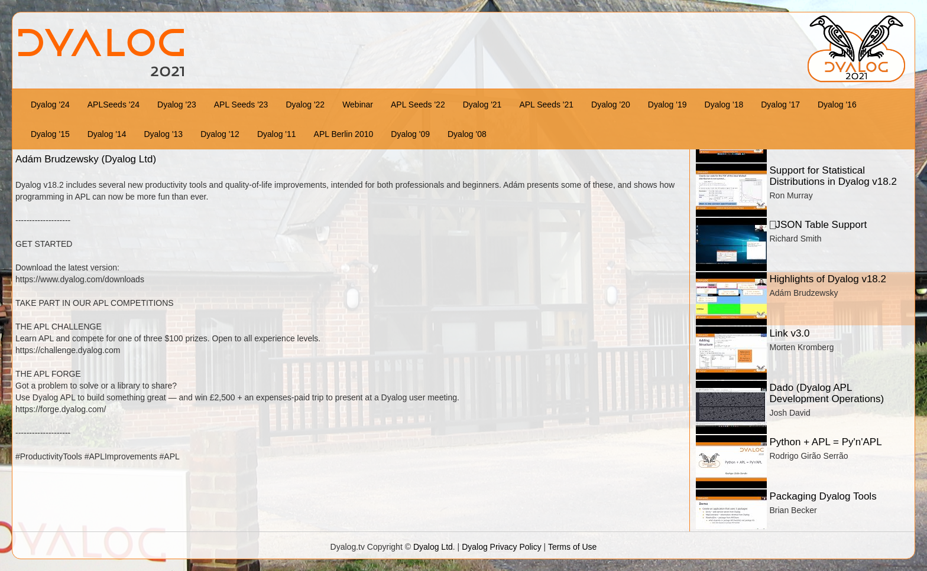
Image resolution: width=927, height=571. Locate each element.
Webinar (357, 104)
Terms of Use (572, 547)
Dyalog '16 (837, 104)
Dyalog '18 (724, 104)
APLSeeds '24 (113, 104)
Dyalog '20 (610, 104)
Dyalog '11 (276, 134)
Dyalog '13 (163, 134)
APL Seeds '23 (241, 104)
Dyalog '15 (50, 134)
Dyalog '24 (50, 104)
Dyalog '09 (410, 134)
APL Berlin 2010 (344, 134)
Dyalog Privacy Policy (502, 547)
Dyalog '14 (107, 134)
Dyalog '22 (305, 104)
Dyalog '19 (667, 104)
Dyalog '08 (467, 134)
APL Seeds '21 (546, 104)
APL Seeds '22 (418, 104)
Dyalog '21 (482, 104)
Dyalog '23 (176, 104)
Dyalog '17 (780, 104)
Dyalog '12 (219, 134)
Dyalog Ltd (433, 547)
